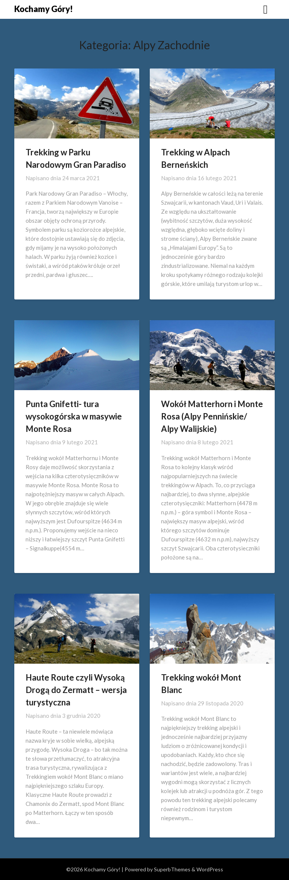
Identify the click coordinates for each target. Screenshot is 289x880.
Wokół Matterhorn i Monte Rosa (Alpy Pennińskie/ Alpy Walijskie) (212, 416)
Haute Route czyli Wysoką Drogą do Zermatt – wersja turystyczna (76, 689)
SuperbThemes (172, 869)
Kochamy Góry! (43, 9)
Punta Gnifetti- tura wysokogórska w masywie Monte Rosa (74, 416)
